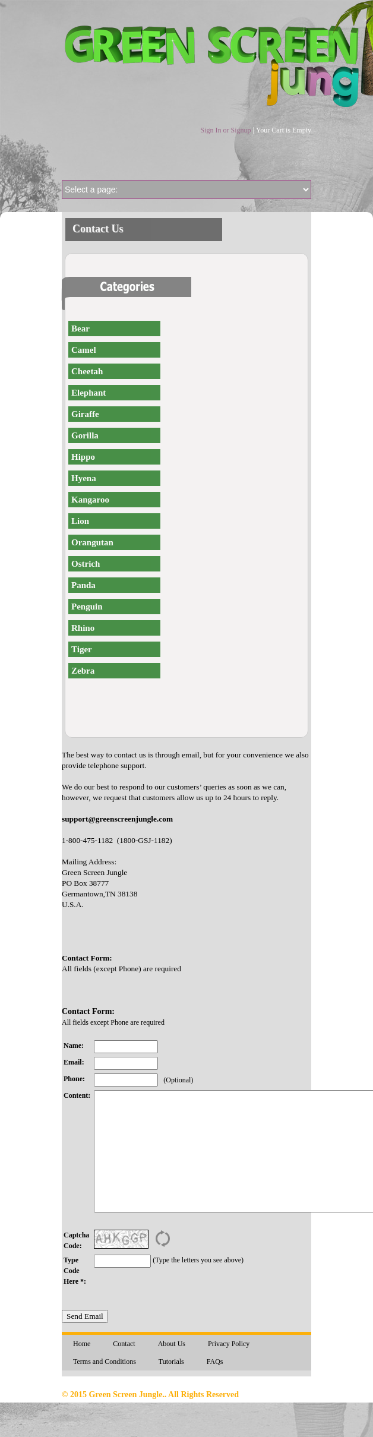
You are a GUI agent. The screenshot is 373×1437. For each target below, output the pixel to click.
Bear (80, 328)
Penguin (87, 606)
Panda (83, 585)
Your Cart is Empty (283, 130)
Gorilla (85, 435)
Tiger (81, 649)
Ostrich (85, 564)
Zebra (82, 670)
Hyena (83, 478)
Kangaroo (90, 499)
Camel (83, 350)
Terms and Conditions (104, 1361)
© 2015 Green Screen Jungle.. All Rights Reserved (150, 1394)
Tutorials (171, 1361)
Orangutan (92, 542)
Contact (124, 1344)
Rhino (82, 628)
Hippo (83, 457)
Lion (80, 521)
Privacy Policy (228, 1344)
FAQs (215, 1361)
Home (81, 1344)
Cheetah (87, 371)
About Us (171, 1344)
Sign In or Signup (225, 130)
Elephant (88, 392)
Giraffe (85, 414)
